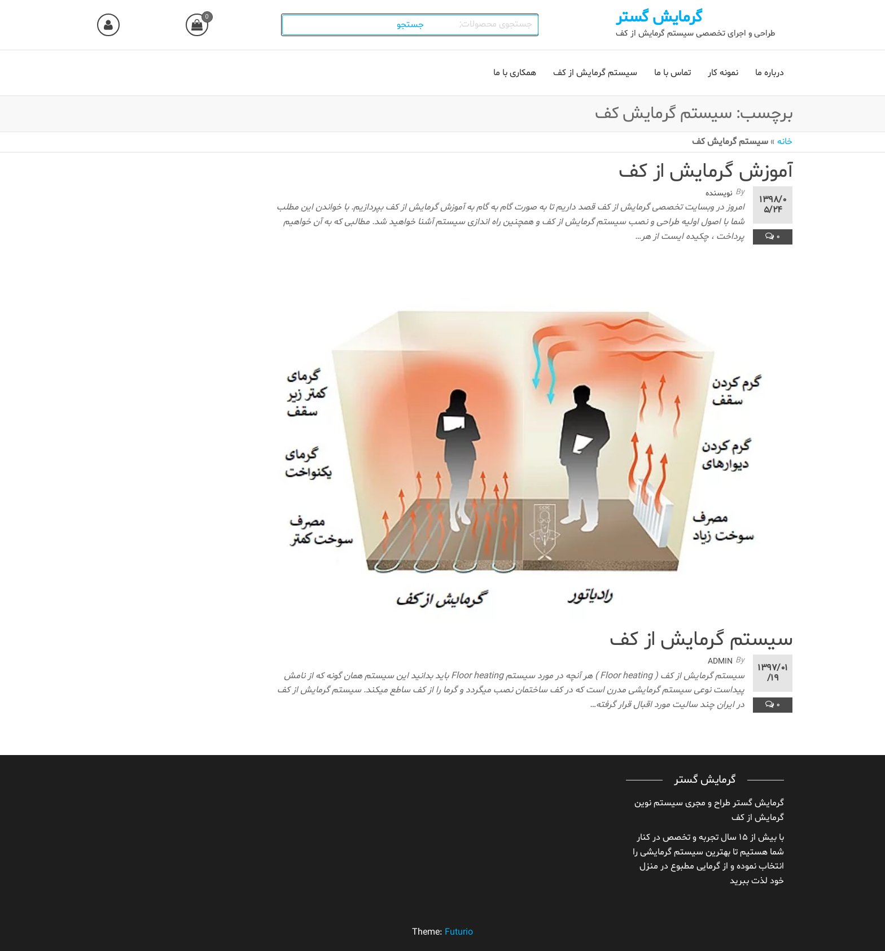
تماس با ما (672, 73)
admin (720, 661)
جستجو (412, 25)
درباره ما (769, 73)
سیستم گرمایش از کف (595, 73)
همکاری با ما (514, 73)
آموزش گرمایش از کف (705, 172)
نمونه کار (723, 73)
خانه (784, 142)
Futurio (459, 932)
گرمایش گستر (659, 17)
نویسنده (719, 193)
